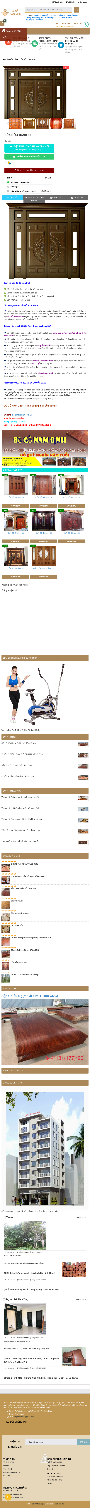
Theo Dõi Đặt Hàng (54, 1480)
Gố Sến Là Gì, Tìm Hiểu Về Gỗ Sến (12, 1255)
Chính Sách (7, 1469)
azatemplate (59, 1504)
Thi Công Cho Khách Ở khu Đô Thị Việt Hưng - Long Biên (26, 1349)
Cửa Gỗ (61, 15)
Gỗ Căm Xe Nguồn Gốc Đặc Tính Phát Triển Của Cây (24, 1263)
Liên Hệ (6, 1466)
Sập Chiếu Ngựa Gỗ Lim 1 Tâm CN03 (25, 950)
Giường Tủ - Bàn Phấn (34, 20)
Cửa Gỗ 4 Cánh (12, 59)
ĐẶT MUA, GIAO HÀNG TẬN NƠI (29, 148)
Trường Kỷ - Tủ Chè (52, 18)
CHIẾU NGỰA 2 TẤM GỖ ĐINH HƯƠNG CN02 (28, 876)
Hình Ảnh (55, 198)
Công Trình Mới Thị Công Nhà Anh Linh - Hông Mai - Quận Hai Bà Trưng (41, 1378)
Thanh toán (57, 2)
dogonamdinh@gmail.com (24, 1417)
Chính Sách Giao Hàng (34, 199)
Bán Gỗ (36, 15)
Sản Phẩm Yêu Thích (55, 1476)
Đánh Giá (77, 198)
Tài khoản (70, 2)
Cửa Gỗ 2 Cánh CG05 (19, 962)
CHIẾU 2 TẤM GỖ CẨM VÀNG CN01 (24, 864)
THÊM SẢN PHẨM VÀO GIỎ (29, 156)
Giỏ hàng (82, 2)
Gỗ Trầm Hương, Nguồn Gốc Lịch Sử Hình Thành (29, 1273)
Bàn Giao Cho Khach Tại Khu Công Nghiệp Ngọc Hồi (17, 1341)
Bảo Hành (51, 1469)
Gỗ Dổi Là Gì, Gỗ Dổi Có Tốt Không (24, 975)
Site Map (6, 1476)
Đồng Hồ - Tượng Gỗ (35, 18)
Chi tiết (12, 198)
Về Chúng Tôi (8, 1462)
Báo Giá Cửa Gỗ (17, 901)
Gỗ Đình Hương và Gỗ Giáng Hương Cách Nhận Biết (31, 938)
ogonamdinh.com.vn (22, 415)
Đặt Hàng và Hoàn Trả (11, 1472)
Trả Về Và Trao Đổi (54, 1462)
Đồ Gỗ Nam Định (38, 1504)
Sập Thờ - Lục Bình (49, 15)
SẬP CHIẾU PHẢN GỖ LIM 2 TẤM (23, 888)
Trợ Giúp (50, 1483)
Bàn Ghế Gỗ (67, 18)
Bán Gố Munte (72, 15)
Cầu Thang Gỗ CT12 (18, 925)
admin (26, 1252)
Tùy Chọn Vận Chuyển (56, 1466)
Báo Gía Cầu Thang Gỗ (20, 913)
